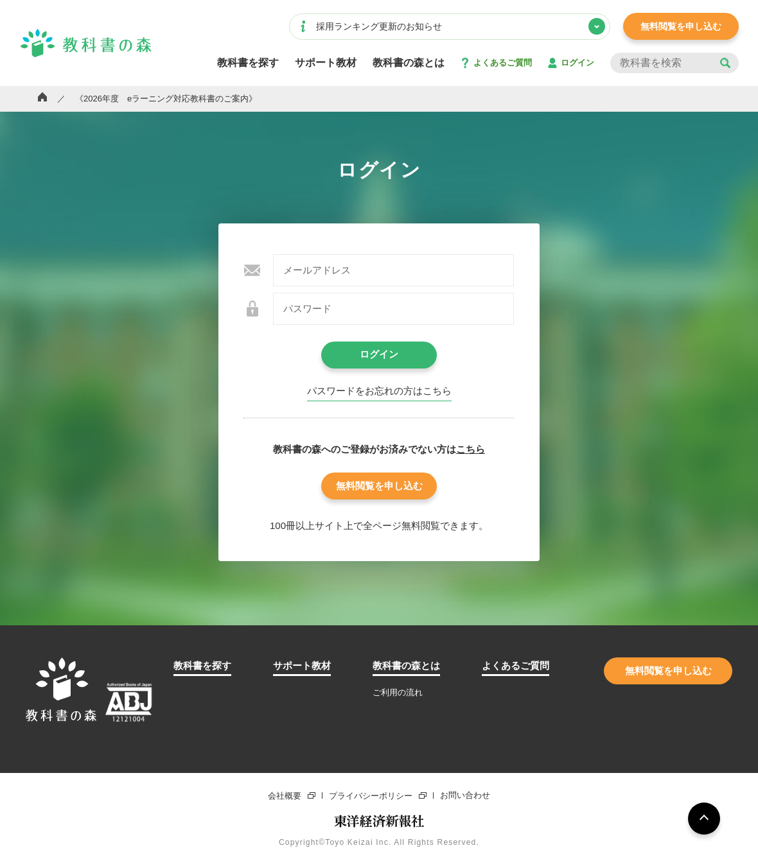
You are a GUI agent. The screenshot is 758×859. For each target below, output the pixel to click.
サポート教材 (326, 63)
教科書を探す (248, 63)
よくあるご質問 (502, 62)
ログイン (577, 62)
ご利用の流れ (398, 692)
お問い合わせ (465, 796)
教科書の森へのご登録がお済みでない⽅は (379, 449)
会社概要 (284, 795)
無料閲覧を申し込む (680, 26)
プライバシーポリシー (370, 795)
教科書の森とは (409, 63)
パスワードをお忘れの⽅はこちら (379, 391)
